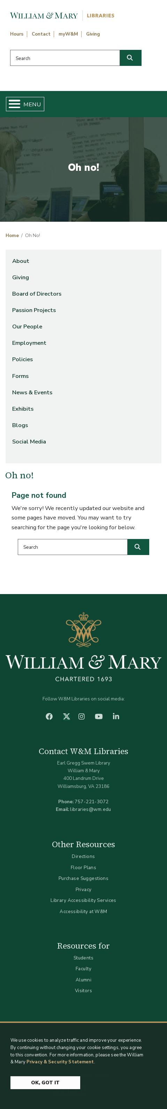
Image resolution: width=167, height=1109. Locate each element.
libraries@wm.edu (90, 809)
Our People (27, 326)
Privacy (84, 889)
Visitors (83, 990)
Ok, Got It (45, 1085)
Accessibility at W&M (83, 911)
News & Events (32, 392)
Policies (22, 359)
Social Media (29, 442)
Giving (93, 34)
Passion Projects (34, 310)
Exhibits (22, 409)
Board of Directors (36, 294)
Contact (41, 34)
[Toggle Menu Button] (11, 104)
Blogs (20, 425)
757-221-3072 (91, 801)
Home (12, 236)
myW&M (68, 34)
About (20, 261)
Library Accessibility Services (83, 900)
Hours (16, 34)
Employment (29, 343)
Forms (20, 376)
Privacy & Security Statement (60, 1064)
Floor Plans (84, 867)
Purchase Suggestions (83, 878)
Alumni (84, 980)
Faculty (83, 968)
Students (83, 958)
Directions (83, 856)
